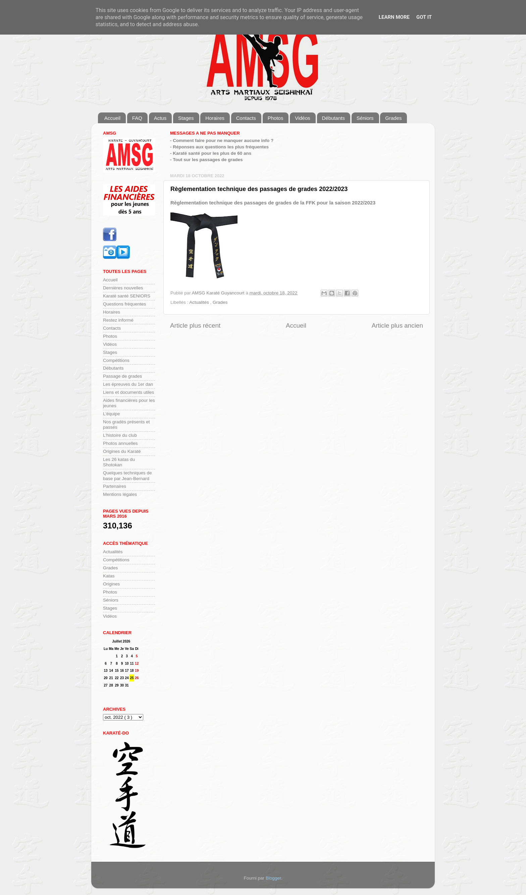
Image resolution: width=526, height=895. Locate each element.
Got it (424, 17)
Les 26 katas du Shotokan (119, 462)
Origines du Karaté (122, 451)
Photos (275, 118)
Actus (160, 118)
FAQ (137, 118)
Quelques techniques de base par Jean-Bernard (127, 475)
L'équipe (111, 413)
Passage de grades (122, 376)
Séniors (365, 118)
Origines (111, 583)
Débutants (333, 118)
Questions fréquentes (124, 304)
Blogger (273, 878)
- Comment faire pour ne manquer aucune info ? (221, 140)
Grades (393, 118)
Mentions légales (120, 494)
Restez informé (118, 320)
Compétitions (116, 360)
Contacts (246, 118)
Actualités (199, 302)
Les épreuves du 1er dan (128, 384)
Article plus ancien (397, 325)
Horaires (214, 118)
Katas (109, 575)
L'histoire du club (120, 435)
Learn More (394, 17)
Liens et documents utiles (128, 392)
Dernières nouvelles (123, 287)
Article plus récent (195, 325)
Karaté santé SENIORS (126, 295)
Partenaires (114, 486)
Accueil (112, 118)
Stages (186, 118)
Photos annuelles (120, 443)
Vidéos (302, 118)
